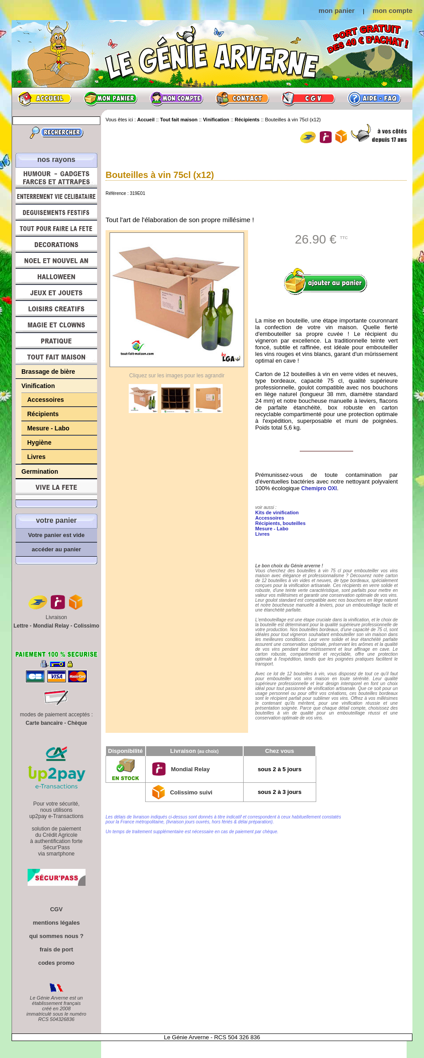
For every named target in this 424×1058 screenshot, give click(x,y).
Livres (36, 456)
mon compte (392, 10)
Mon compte (176, 98)
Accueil (44, 98)
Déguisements (56, 212)
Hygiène (39, 442)
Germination (39, 471)
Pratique (56, 340)
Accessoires (45, 399)
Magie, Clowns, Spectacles (56, 324)
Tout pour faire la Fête (56, 228)
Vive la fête (56, 489)
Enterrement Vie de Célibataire (56, 196)
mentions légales (56, 922)
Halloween (56, 276)
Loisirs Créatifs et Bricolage (56, 308)
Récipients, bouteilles (280, 523)
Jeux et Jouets (56, 292)
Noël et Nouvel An (56, 260)
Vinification (38, 385)
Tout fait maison (56, 356)
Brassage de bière (48, 371)
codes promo (56, 962)
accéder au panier (56, 549)
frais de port (56, 949)
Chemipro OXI (319, 488)
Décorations (56, 244)
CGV (308, 98)
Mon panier (110, 98)
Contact (242, 98)
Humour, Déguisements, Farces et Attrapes (56, 178)
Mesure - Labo (48, 428)
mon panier (336, 10)
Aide (374, 98)
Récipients (43, 413)
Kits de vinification (277, 512)
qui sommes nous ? (56, 936)
